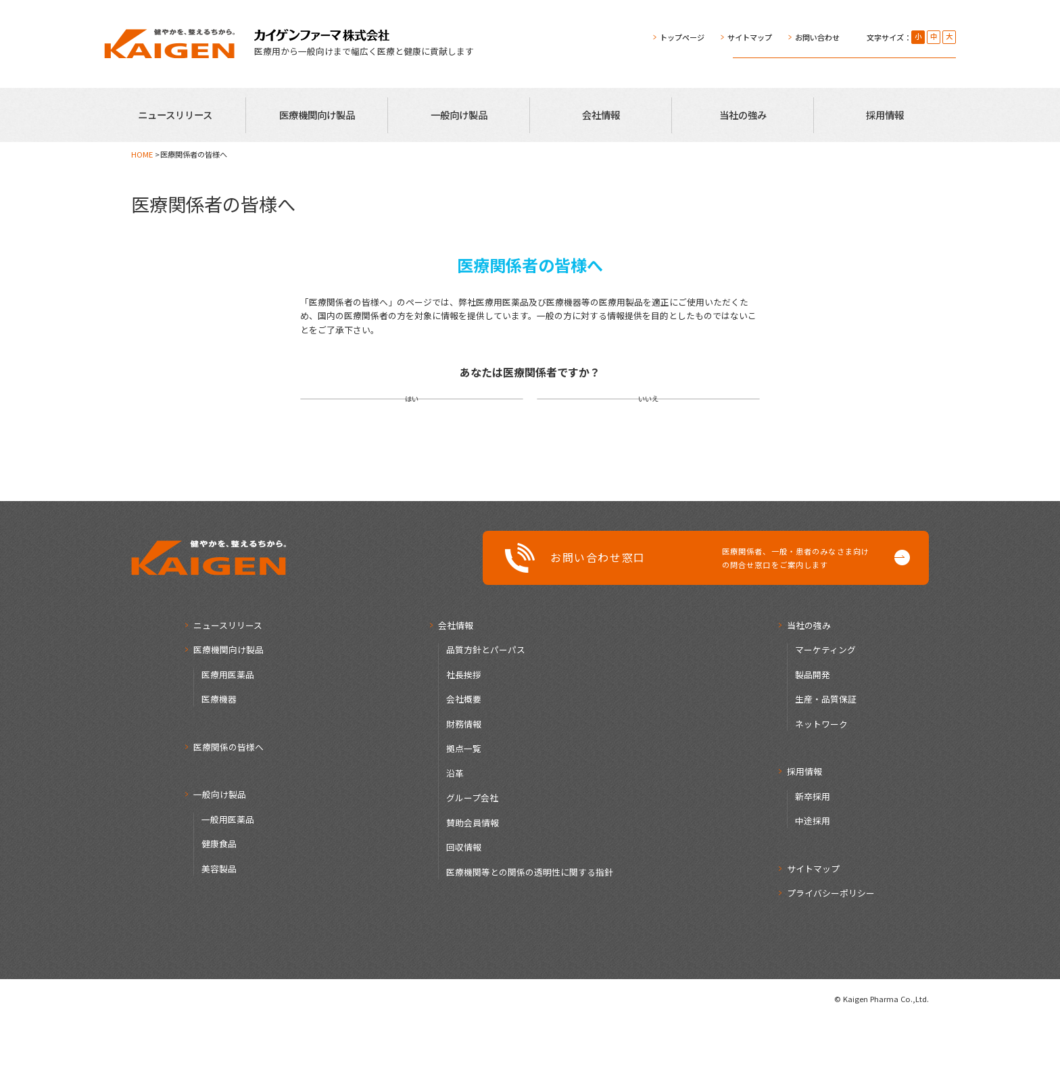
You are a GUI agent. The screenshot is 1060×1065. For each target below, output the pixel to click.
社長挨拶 (463, 720)
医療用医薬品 (227, 720)
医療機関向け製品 (317, 115)
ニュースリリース (175, 115)
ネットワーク (821, 769)
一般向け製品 (459, 115)
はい (412, 422)
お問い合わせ (817, 37)
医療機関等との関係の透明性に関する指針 (529, 918)
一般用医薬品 (227, 865)
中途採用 (812, 866)
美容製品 (219, 914)
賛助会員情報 (472, 868)
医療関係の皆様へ (228, 792)
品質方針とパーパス (485, 695)
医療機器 (219, 744)
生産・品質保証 (826, 744)
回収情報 (463, 892)
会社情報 (601, 115)
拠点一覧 (463, 794)
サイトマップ (749, 37)
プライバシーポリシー (831, 938)
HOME (142, 154)
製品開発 (812, 720)
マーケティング (825, 695)
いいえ (648, 422)
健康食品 (219, 889)
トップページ (682, 37)
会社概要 (463, 744)
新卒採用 (812, 842)
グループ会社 (472, 843)
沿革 (455, 819)
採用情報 (885, 115)
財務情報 (463, 769)
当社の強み (743, 115)
